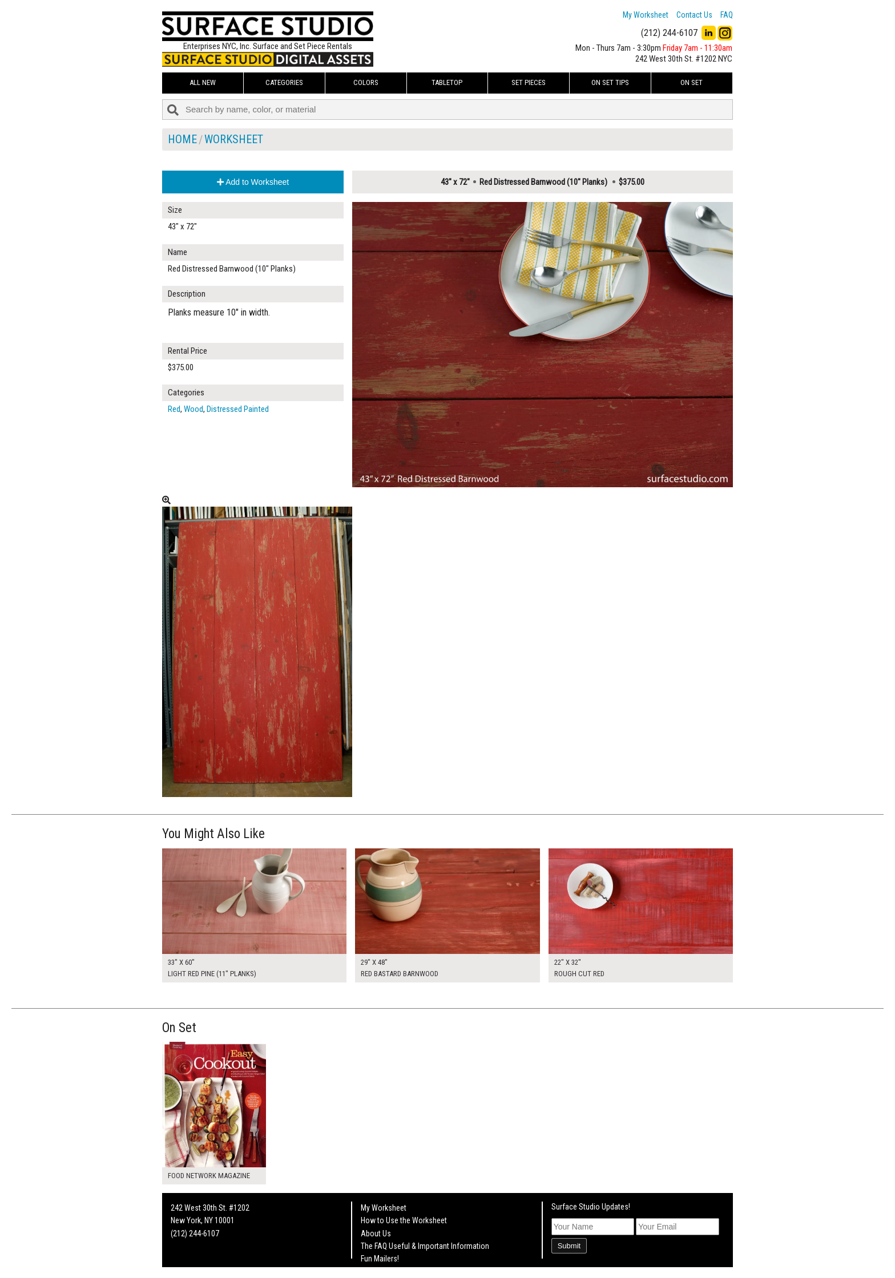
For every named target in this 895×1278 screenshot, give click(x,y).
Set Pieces (528, 82)
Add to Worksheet (253, 182)
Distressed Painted (238, 409)
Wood (193, 409)
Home (182, 139)
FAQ (726, 14)
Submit (569, 1245)
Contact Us (694, 14)
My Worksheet (645, 14)
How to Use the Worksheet (404, 1220)
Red (174, 409)
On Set (691, 82)
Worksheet (233, 139)
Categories (284, 82)
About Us (376, 1233)
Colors (365, 82)
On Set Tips (610, 82)
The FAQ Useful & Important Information (425, 1246)
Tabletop (447, 82)
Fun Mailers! (380, 1258)
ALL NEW (203, 82)
